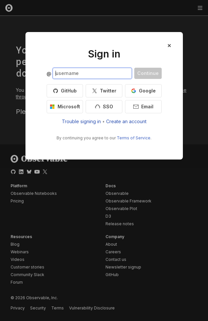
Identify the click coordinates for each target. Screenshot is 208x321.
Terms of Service (133, 137)
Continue (148, 73)
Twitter (104, 90)
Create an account (126, 121)
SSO (104, 106)
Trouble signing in (81, 121)
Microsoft (65, 106)
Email (143, 106)
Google (143, 90)
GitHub (65, 90)
